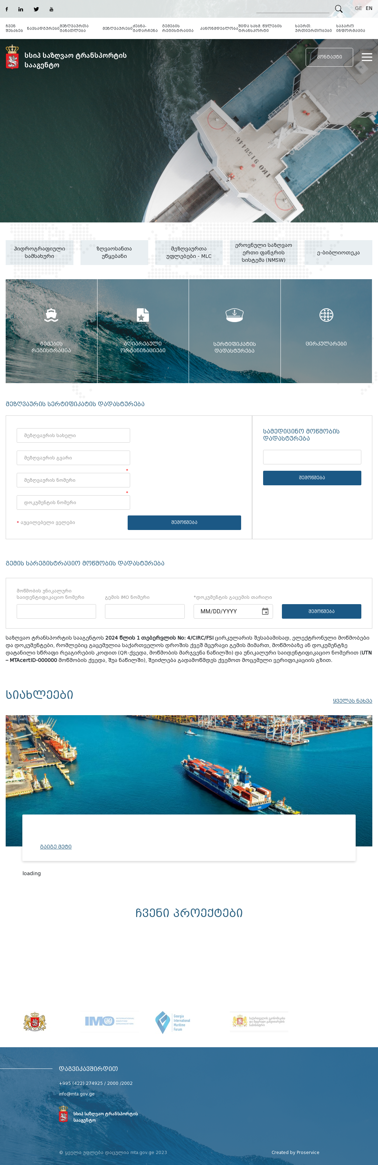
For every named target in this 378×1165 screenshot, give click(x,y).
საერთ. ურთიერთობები (313, 28)
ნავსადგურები (43, 28)
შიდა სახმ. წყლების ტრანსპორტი (260, 28)
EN (369, 8)
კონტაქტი (329, 57)
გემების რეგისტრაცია (178, 28)
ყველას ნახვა (352, 701)
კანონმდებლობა (219, 28)
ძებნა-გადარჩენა (145, 28)
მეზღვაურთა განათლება (74, 28)
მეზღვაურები (117, 28)
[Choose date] (265, 611)
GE (358, 8)
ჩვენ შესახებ (14, 28)
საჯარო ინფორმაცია (350, 28)
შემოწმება (184, 522)
